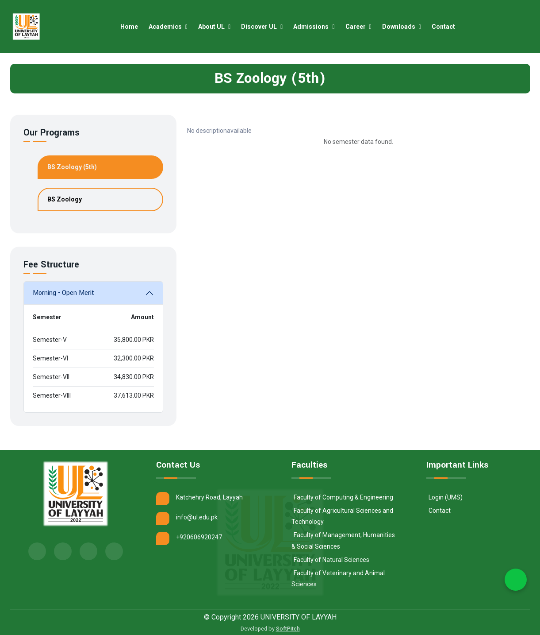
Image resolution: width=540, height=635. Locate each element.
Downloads (402, 26)
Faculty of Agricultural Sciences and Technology (342, 516)
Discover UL (262, 26)
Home (132, 26)
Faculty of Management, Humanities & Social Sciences (343, 540)
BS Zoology (64, 199)
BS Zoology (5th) (72, 166)
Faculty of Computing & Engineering (343, 497)
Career (359, 26)
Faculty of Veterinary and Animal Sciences (338, 578)
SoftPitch (288, 628)
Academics (168, 26)
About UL (215, 26)
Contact (446, 26)
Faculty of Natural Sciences (331, 559)
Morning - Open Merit (63, 293)
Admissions (314, 26)
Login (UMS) (446, 497)
